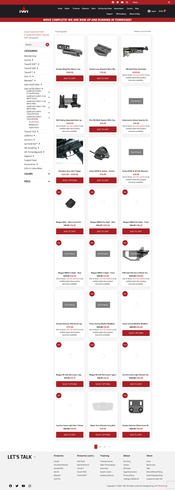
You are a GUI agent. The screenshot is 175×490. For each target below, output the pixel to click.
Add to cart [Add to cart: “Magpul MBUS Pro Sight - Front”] (136, 231)
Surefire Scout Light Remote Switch (136, 374)
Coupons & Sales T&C (154, 478)
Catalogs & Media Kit (131, 478)
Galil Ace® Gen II (83, 464)
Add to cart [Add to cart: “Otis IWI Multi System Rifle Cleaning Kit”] (103, 129)
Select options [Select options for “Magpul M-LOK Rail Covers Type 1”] (103, 384)
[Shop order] (65, 31)
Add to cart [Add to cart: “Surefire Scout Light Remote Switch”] (136, 384)
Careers (130, 8)
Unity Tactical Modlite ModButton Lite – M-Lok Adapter (111, 323)
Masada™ (57, 475)
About (67, 8)
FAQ (148, 468)
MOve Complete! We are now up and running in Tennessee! (87, 20)
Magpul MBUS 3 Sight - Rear (69, 272)
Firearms (76, 8)
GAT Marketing (160, 485)
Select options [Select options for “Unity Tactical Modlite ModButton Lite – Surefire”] (136, 333)
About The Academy (107, 464)
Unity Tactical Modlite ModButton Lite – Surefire (142, 323)
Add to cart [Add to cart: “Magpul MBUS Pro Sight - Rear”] (103, 231)
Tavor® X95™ (82, 475)
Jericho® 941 (58, 468)
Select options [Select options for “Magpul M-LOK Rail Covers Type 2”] (69, 384)
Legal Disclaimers (130, 471)
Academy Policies (107, 475)
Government (119, 8)
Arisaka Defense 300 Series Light (69, 323)
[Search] (169, 2)
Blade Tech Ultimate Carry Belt (102, 425)
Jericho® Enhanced (61, 464)
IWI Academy (121, 13)
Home (60, 8)
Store (93, 8)
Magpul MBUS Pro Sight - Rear (102, 222)
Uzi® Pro (57, 478)
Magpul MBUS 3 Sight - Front (103, 272)
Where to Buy (135, 13)
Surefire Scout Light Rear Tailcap (69, 425)
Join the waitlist (139, 75)
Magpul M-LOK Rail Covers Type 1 (102, 374)
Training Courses (106, 461)
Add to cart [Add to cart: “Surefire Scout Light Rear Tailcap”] (70, 434)
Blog (137, 8)
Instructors (104, 468)
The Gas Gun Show (105, 8)
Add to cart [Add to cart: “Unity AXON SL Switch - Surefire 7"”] (103, 180)
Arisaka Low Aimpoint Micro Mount (103, 69)
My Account (151, 464)
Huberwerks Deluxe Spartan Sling (136, 120)
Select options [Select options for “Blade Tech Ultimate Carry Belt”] (103, 434)
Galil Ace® (81, 461)
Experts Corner (105, 471)
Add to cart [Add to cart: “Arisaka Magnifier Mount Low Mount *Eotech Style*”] (70, 78)
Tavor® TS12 (81, 471)
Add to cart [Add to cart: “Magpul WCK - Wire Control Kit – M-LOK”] (70, 231)
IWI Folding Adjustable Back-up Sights (71, 120)
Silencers (85, 8)
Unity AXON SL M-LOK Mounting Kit (137, 171)
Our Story (127, 461)
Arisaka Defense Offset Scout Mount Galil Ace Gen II (143, 425)
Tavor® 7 (80, 468)
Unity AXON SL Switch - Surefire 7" (103, 171)
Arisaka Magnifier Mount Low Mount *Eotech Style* (77, 69)
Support (110, 13)
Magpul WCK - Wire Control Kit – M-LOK (72, 222)
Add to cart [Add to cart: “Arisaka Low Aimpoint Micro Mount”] (103, 78)
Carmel (56, 461)
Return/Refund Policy (155, 471)
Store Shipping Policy (155, 475)
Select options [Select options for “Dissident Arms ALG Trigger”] (69, 180)
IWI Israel (127, 468)
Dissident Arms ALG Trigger (69, 171)
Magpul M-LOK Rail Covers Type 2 (70, 374)
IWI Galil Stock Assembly (136, 69)
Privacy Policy (128, 475)
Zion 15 (56, 471)
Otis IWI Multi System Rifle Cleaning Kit (105, 120)
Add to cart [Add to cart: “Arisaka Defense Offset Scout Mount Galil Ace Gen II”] (136, 434)
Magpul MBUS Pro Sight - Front (136, 222)
